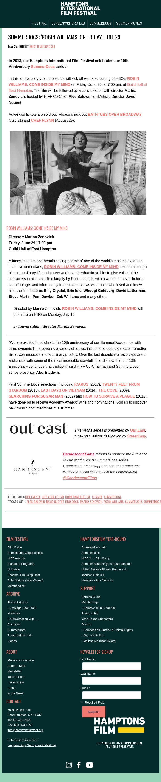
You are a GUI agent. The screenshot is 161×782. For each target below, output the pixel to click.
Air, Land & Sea (93, 635)
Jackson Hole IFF (93, 575)
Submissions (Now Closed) (25, 580)
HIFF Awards (16, 558)
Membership (90, 602)
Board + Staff (16, 665)
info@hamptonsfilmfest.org (25, 730)
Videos (12, 641)
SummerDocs (43, 67)
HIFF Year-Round (53, 496)
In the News (15, 693)
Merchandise (16, 586)
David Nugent (55, 501)
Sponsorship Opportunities (25, 553)
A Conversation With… (23, 619)
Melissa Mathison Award (99, 641)
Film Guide (15, 547)
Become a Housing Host (24, 575)
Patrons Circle (91, 597)
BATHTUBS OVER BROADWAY (114, 114)
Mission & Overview (21, 660)
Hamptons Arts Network (97, 580)
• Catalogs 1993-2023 (22, 608)
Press (11, 688)
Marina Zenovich (91, 501)
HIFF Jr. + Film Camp (96, 558)
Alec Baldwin (36, 501)
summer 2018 (133, 501)
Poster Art (14, 624)
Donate (86, 624)
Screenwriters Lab (20, 635)
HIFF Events (32, 496)
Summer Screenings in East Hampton (106, 564)
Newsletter (15, 671)
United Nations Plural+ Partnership (104, 569)
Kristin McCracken (42, 46)
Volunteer (14, 569)
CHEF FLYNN (42, 120)
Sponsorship (90, 613)
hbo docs (72, 501)
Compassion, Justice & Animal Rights (108, 630)
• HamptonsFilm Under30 (98, 608)
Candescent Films (78, 454)
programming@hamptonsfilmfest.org (32, 745)
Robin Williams (114, 501)
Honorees (14, 613)
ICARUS (81, 384)
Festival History (18, 602)
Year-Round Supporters (97, 619)
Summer (97, 496)
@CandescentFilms (80, 478)
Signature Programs (21, 564)
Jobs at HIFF (16, 676)
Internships (16, 682)
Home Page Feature (77, 496)
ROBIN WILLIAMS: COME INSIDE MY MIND (37, 228)
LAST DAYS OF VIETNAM (63, 390)
